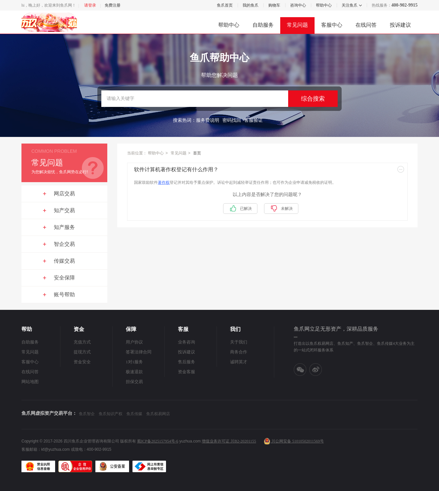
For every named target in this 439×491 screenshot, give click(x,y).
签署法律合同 (139, 351)
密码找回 (231, 120)
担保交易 (134, 381)
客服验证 (253, 120)
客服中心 (331, 25)
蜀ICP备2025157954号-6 (157, 441)
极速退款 (134, 371)
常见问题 (297, 25)
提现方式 (82, 351)
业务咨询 (186, 342)
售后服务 (186, 361)
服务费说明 (207, 120)
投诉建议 (400, 25)
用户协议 (134, 342)
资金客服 (186, 371)
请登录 (90, 5)
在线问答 (366, 25)
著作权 (164, 182)
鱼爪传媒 (134, 413)
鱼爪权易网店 (158, 413)
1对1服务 (134, 361)
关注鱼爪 (349, 5)
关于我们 (238, 342)
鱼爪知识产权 (110, 413)
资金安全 (82, 361)
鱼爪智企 (87, 413)
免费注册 (112, 5)
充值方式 (82, 342)
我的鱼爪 (250, 5)
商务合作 (238, 351)
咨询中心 (298, 5)
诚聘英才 (238, 361)
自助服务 (263, 25)
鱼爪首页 (225, 5)
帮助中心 (324, 5)
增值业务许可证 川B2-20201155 (229, 441)
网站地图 (30, 381)
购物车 (274, 5)
